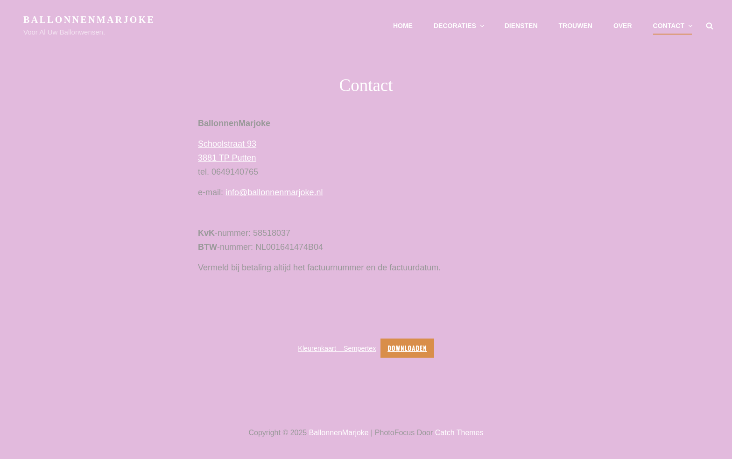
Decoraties (460, 25)
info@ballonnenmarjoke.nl (274, 192)
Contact (673, 25)
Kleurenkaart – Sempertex (337, 348)
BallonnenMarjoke (89, 19)
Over (622, 25)
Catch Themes (459, 433)
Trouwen (575, 25)
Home (403, 25)
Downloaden (407, 348)
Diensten (521, 25)
